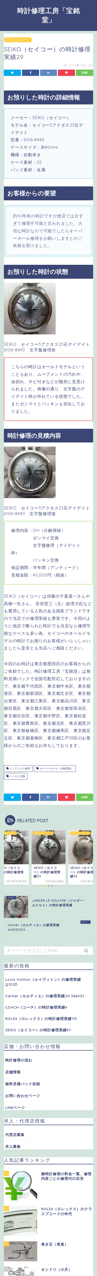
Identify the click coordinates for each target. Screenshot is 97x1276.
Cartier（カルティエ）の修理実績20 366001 (44, 996)
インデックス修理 (18, 768)
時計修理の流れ (18, 1060)
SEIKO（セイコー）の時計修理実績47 (38, 1030)
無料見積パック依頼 (22, 1084)
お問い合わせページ (22, 1095)
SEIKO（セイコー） (17, 40)
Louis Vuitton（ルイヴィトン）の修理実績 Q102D (43, 981)
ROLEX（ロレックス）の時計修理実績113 (41, 1018)
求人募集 (13, 1146)
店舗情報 (13, 1072)
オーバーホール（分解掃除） (54, 768)
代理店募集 (15, 1134)
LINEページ (15, 1107)
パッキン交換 (15, 776)
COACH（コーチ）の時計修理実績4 (36, 1007)
